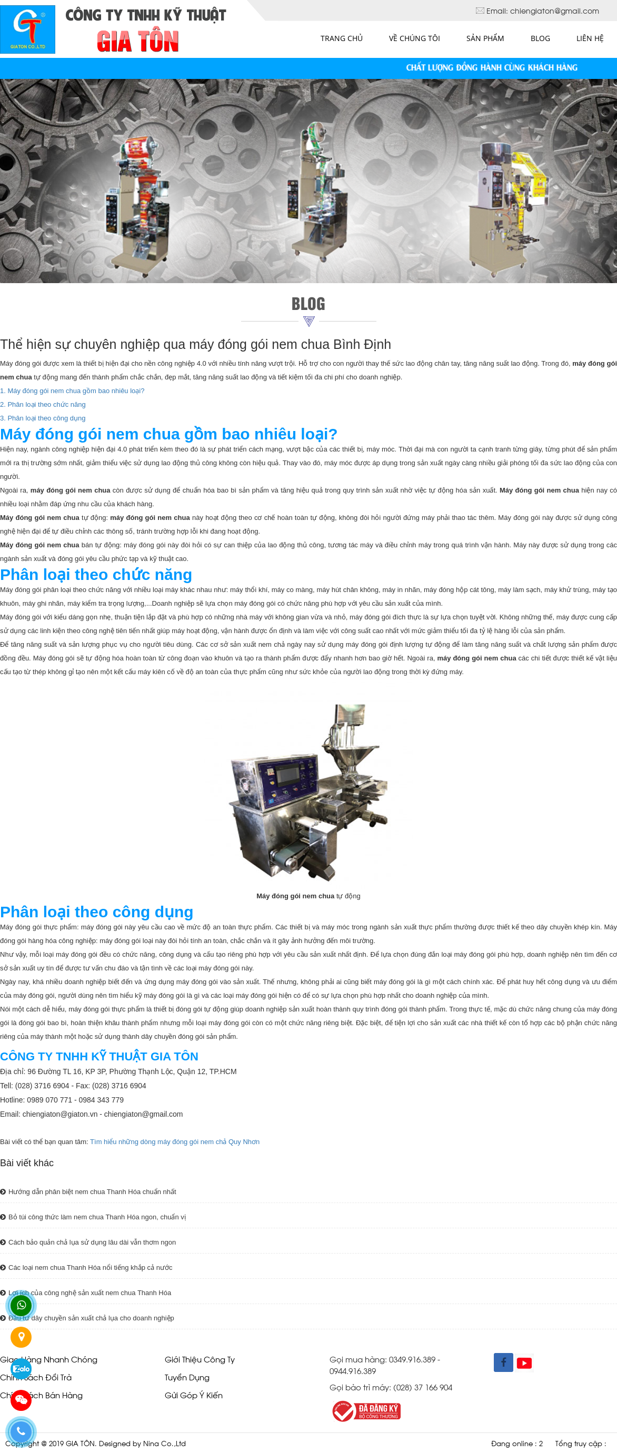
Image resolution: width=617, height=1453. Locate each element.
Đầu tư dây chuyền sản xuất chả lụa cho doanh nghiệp (87, 1318)
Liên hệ (590, 38)
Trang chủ (342, 38)
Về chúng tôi (414, 38)
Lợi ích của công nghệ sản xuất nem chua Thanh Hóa (85, 1293)
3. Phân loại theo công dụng (42, 418)
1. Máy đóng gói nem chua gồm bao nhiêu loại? (72, 391)
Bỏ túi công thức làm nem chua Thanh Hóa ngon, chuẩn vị (93, 1217)
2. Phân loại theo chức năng (43, 404)
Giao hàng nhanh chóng (48, 1358)
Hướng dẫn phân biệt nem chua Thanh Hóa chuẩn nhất (88, 1192)
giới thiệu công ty (200, 1358)
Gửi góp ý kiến (194, 1394)
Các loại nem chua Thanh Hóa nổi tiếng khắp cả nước (86, 1267)
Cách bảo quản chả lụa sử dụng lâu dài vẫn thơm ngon (88, 1242)
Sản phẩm (485, 38)
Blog (540, 38)
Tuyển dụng (187, 1376)
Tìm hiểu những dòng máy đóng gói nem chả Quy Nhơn (174, 1142)
